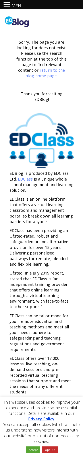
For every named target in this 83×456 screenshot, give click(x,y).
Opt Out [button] (50, 450)
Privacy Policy (41, 418)
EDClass (25, 179)
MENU (18, 6)
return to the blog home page (45, 72)
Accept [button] (33, 450)
